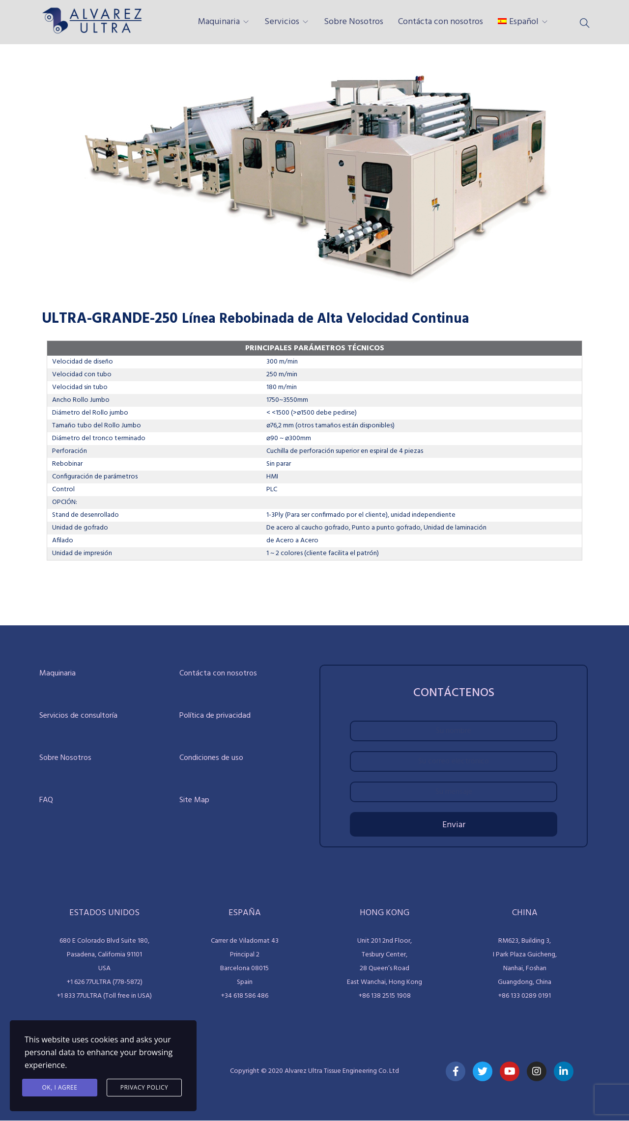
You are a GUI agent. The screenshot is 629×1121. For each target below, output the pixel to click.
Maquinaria (219, 22)
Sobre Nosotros (353, 22)
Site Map (194, 800)
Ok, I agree (60, 1087)
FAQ (46, 800)
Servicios (281, 22)
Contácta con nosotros (440, 22)
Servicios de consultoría (78, 715)
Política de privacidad (215, 715)
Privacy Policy (144, 1087)
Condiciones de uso (211, 758)
